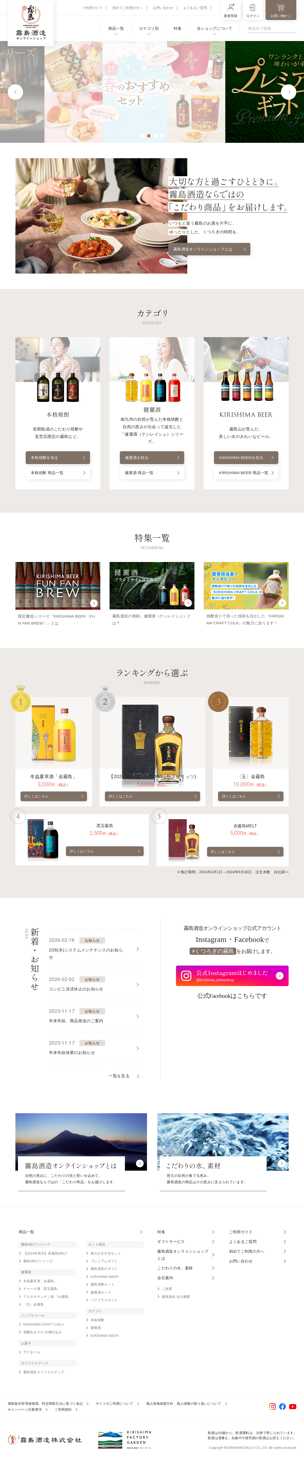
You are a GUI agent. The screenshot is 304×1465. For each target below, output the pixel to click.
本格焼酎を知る (58, 458)
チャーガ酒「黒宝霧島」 (42, 1290)
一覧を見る (119, 1078)
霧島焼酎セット (102, 1286)
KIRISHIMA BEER (105, 1278)
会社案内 (165, 1279)
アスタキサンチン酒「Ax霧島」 (47, 1298)
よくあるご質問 (195, 8)
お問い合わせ (163, 8)
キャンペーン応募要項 (25, 1411)
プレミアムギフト (104, 1263)
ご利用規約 (63, 1411)
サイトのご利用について (114, 1405)
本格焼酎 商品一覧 (58, 474)
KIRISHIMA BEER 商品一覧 (246, 471)
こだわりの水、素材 (175, 1270)
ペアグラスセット (104, 1302)
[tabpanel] (152, 92)
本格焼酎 (97, 1322)
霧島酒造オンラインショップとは (210, 249)
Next (288, 92)
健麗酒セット (101, 1294)
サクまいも (32, 1354)
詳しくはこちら (54, 798)
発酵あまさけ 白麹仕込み (42, 1334)
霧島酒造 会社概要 (176, 1298)
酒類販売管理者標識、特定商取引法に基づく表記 (45, 1405)
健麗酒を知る (152, 458)
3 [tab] (155, 136)
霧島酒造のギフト (104, 1271)
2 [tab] (149, 136)
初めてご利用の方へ (127, 8)
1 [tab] (142, 136)
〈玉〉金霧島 (33, 1306)
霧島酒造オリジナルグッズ (43, 1374)
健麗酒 (96, 1329)
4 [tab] (162, 136)
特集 (178, 28)
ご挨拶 (167, 1290)
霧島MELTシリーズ (38, 1263)
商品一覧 (116, 28)
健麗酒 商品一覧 (152, 474)
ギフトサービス (171, 1243)
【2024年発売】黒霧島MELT (45, 1255)
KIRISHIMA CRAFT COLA (43, 1326)
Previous (15, 92)
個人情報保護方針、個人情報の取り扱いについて (183, 1405)
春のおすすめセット (106, 1255)
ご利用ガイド (92, 8)
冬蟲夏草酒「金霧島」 (40, 1283)
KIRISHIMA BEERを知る (246, 453)
